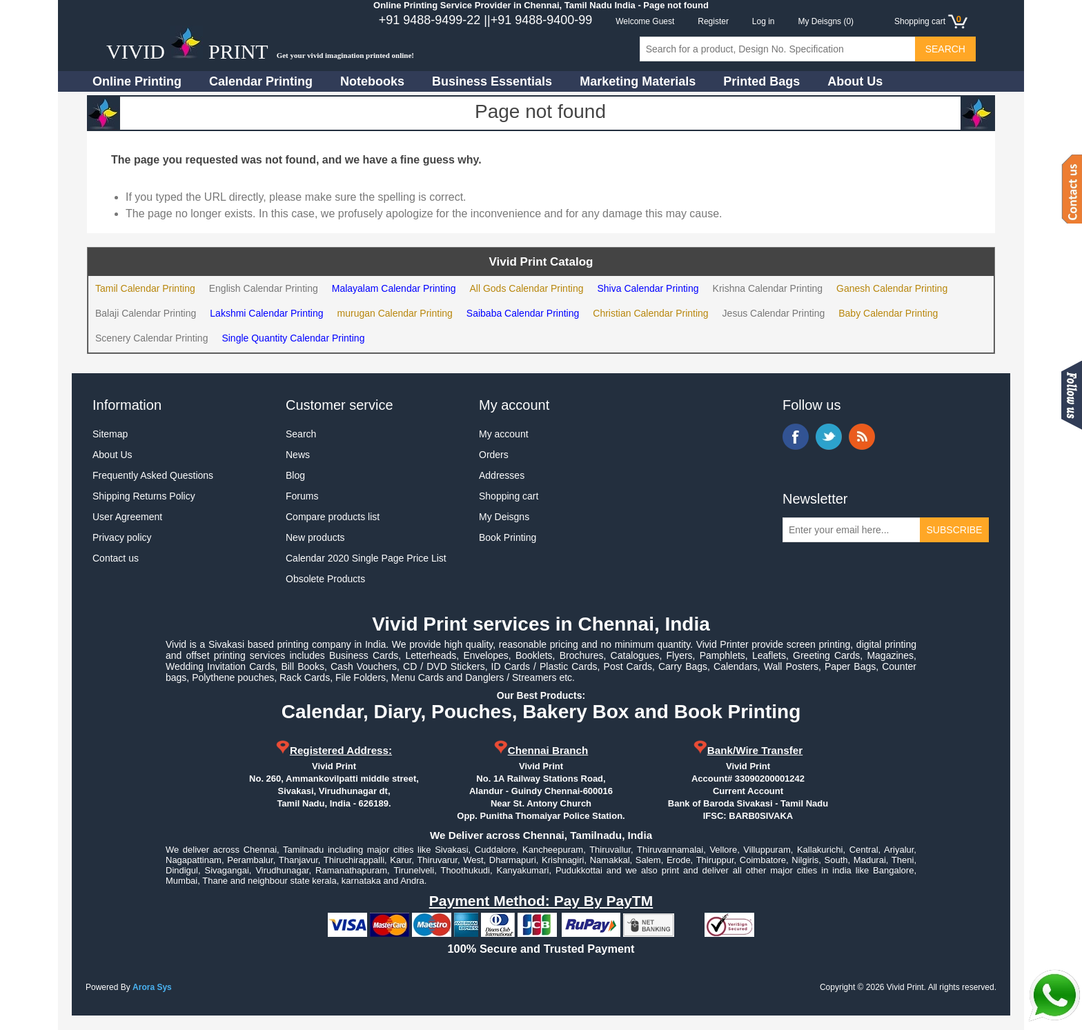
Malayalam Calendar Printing (394, 288)
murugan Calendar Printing (395, 313)
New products (315, 537)
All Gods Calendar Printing (526, 288)
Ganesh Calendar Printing (891, 288)
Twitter (829, 437)
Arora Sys (152, 987)
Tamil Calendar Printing (145, 288)
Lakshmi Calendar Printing (266, 313)
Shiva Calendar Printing (647, 288)
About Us (855, 81)
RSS (862, 437)
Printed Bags (761, 81)
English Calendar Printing (263, 288)
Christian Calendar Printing (650, 313)
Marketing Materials (638, 81)
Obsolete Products (325, 578)
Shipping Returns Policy (143, 496)
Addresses (501, 475)
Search (301, 433)
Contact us (115, 558)
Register (713, 21)
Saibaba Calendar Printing (522, 313)
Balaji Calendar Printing (145, 313)
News (298, 454)
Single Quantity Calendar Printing (293, 338)
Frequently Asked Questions (152, 475)
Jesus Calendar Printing (773, 313)
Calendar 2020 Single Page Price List (366, 558)
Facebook (796, 437)
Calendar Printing (261, 81)
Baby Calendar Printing (888, 313)
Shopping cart (508, 496)
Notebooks (372, 81)
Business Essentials (492, 81)
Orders (494, 454)
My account (504, 433)
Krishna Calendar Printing (768, 288)
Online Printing (136, 81)
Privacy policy (122, 537)
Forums (302, 496)
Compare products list (333, 516)
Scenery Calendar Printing (151, 338)
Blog (295, 475)
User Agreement (127, 516)
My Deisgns (504, 516)
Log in (763, 21)
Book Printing (507, 537)
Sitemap (110, 433)
